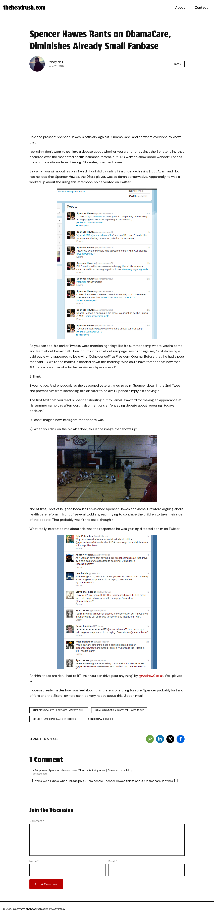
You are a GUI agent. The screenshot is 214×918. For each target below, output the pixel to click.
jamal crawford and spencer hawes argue (124, 710)
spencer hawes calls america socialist (56, 720)
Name (34, 862)
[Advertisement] (107, 98)
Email (113, 862)
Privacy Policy (57, 910)
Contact (201, 8)
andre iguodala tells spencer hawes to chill (60, 710)
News (177, 64)
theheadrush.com (25, 7)
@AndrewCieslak (152, 676)
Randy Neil (56, 62)
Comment (36, 822)
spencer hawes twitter (105, 720)
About (180, 8)
